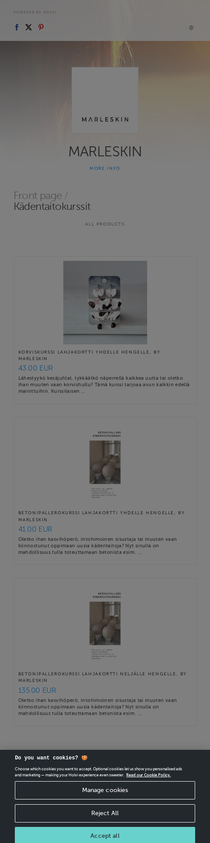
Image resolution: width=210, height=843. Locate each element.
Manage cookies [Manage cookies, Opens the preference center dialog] (105, 802)
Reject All (105, 825)
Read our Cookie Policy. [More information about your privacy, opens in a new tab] (148, 787)
